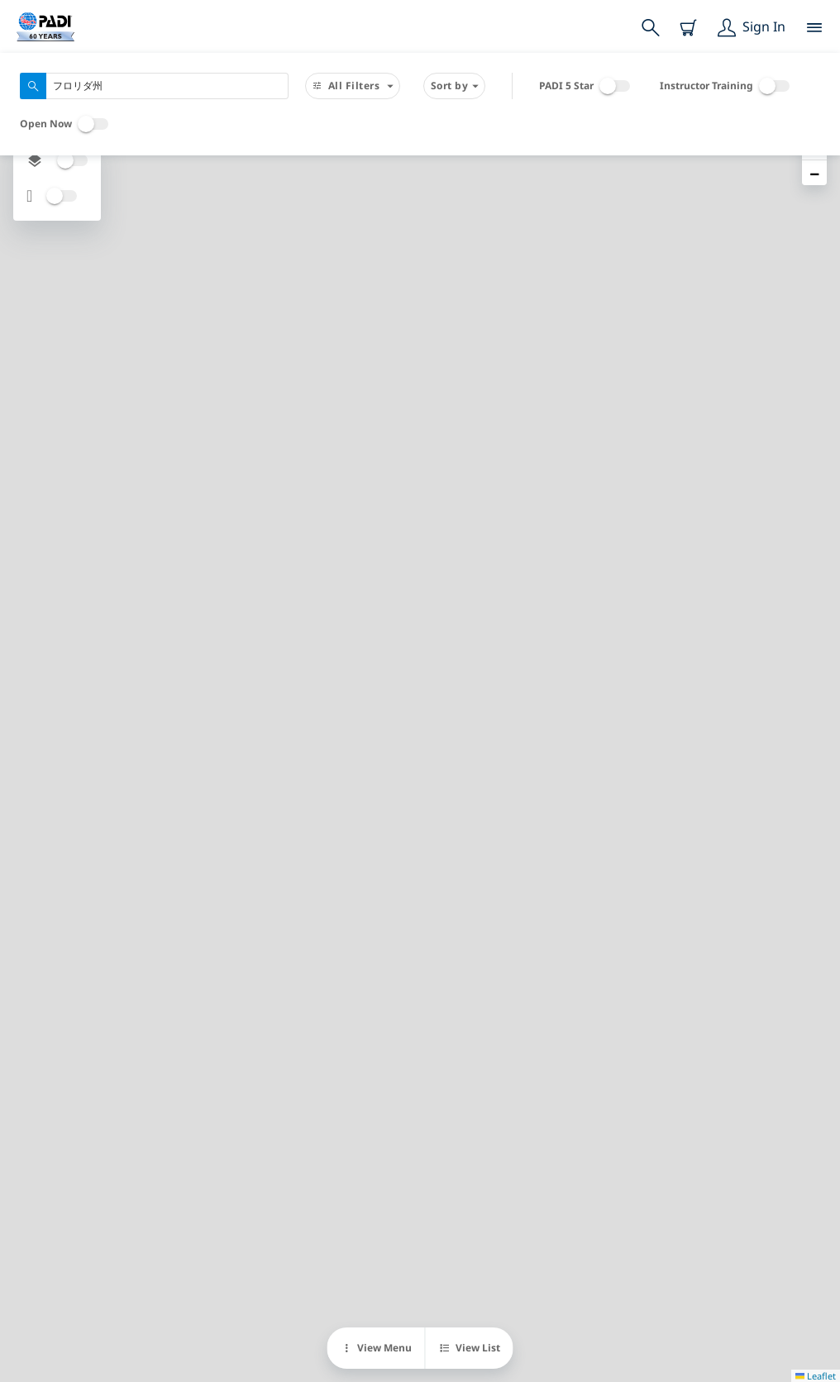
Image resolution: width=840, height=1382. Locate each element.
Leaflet (815, 1376)
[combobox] (154, 86)
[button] (814, 172)
